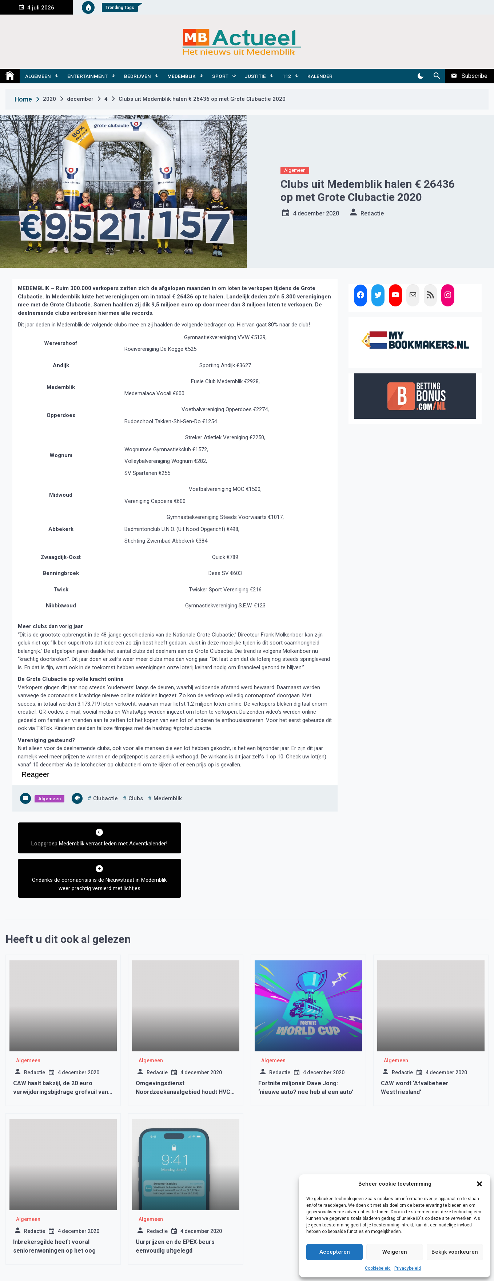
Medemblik (181, 76)
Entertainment (87, 76)
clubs (135, 798)
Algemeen (38, 76)
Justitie (255, 76)
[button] (479, 1183)
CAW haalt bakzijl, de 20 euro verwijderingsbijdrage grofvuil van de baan (60, 1055)
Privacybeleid (407, 1268)
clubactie (105, 798)
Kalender (319, 76)
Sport (220, 76)
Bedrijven (137, 76)
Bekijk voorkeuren (454, 1252)
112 (286, 76)
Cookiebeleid (378, 1268)
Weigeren (394, 1252)
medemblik (168, 798)
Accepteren (334, 1252)
